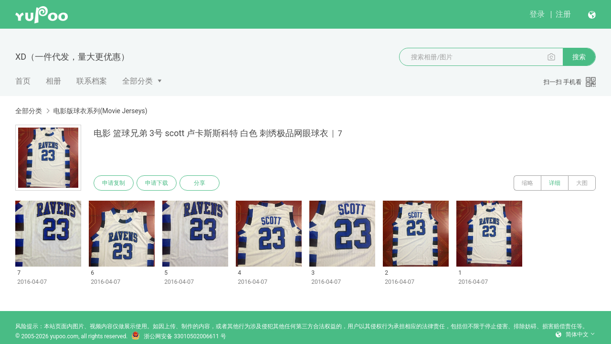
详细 (554, 183)
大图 (582, 183)
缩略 (527, 183)
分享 (199, 183)
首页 (23, 81)
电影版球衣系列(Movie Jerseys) (100, 111)
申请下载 (156, 183)
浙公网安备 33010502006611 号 (178, 336)
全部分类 (137, 81)
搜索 (579, 57)
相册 (53, 81)
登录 (537, 14)
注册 (563, 14)
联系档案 (91, 81)
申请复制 (113, 183)
